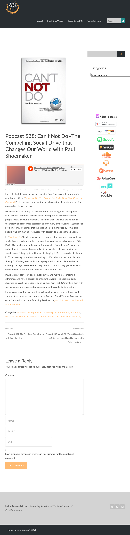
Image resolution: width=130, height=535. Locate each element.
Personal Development (16, 316)
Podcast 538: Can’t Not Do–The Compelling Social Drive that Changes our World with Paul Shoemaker (58, 190)
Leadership (48, 312)
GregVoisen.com (13, 510)
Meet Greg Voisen (55, 21)
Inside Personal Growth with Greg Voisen (16, 190)
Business (21, 312)
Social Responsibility (71, 316)
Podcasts (34, 316)
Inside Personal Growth (18, 7)
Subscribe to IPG (75, 21)
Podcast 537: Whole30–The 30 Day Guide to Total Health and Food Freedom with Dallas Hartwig (65, 338)
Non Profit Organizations (67, 312)
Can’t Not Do (15, 237)
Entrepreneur (34, 312)
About (40, 21)
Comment (10, 375)
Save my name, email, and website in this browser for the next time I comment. (39, 456)
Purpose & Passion (49, 316)
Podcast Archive (94, 21)
